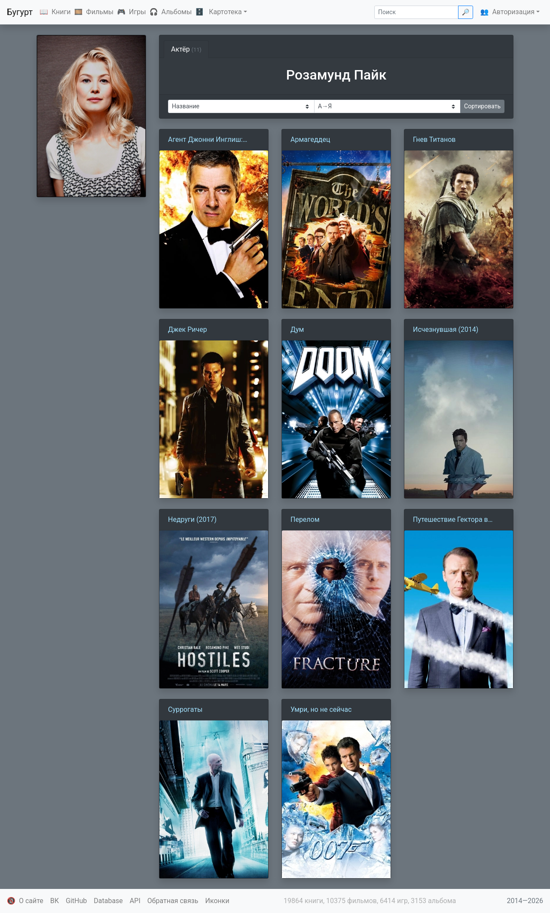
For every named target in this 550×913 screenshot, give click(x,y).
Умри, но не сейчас (320, 709)
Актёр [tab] (186, 49)
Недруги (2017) (192, 519)
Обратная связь (173, 901)
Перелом (305, 519)
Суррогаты (185, 709)
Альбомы (177, 12)
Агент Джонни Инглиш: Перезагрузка (205, 140)
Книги (61, 12)
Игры (137, 12)
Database (108, 901)
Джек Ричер (187, 329)
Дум (297, 329)
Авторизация (513, 12)
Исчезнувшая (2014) (445, 329)
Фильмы (99, 12)
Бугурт (20, 12)
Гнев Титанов (434, 139)
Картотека (225, 12)
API (135, 901)
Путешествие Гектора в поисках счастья (450, 520)
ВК (54, 901)
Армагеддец (310, 139)
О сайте (31, 901)
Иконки (217, 901)
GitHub (76, 901)
